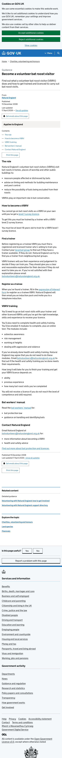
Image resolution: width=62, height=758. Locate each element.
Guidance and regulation (14, 683)
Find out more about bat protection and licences (25, 448)
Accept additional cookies (31, 32)
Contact (6, 722)
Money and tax (9, 644)
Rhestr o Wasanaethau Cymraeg (17, 726)
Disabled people (10, 615)
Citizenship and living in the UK (17, 605)
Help (4, 718)
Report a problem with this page (31, 560)
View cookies (31, 45)
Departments (8, 674)
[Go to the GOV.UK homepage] (11, 53)
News (5, 678)
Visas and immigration (12, 653)
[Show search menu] (58, 53)
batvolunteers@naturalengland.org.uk (21, 276)
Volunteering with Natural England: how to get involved (25, 501)
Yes (28, 550)
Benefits (6, 586)
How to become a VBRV (14, 138)
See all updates (22, 110)
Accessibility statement (40, 718)
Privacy (12, 718)
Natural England (9, 98)
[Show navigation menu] (48, 53)
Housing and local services (15, 639)
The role (8, 135)
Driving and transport (12, 620)
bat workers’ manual (21, 407)
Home (4, 61)
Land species (7, 526)
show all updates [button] (31, 458)
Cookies (22, 718)
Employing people (10, 629)
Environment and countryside (16, 634)
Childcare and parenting (13, 600)
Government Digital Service (15, 729)
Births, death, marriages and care (18, 591)
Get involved (8, 707)
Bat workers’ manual (13, 146)
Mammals (6, 531)
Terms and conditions (22, 722)
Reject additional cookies (31, 39)
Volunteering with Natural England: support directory (25, 505)
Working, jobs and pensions (15, 658)
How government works (13, 702)
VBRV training (11, 142)
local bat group (22, 250)
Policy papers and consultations (17, 693)
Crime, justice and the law (14, 610)
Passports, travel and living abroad (19, 648)
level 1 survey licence (29, 214)
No (39, 550)
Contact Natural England (15, 149)
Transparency (8, 697)
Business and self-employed (15, 596)
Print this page (12, 155)
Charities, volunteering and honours (25, 61)
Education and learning (13, 624)
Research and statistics (13, 688)
